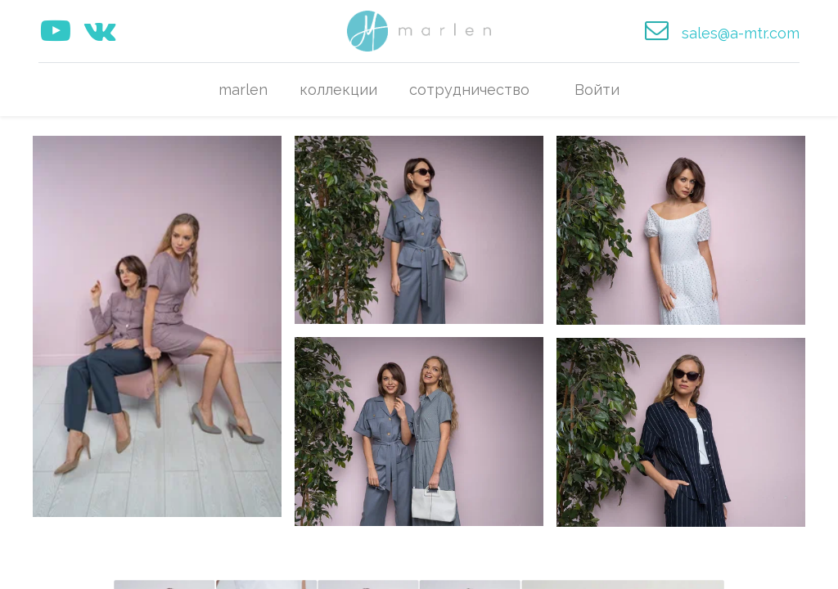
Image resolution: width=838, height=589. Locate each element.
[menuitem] (243, 89)
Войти (596, 89)
